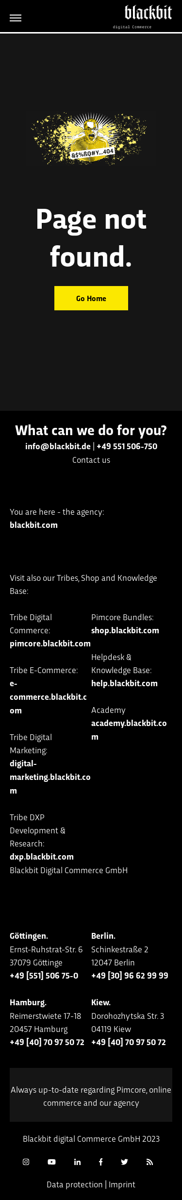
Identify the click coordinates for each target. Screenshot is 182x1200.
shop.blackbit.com (125, 630)
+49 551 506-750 (127, 446)
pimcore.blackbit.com (50, 643)
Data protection (75, 1183)
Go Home (91, 298)
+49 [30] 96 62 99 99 (129, 975)
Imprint (122, 1183)
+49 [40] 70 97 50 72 (47, 1042)
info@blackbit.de (58, 446)
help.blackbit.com (124, 683)
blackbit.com (34, 524)
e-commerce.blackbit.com (48, 696)
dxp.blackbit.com (42, 856)
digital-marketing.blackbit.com (50, 776)
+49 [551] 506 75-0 (44, 975)
